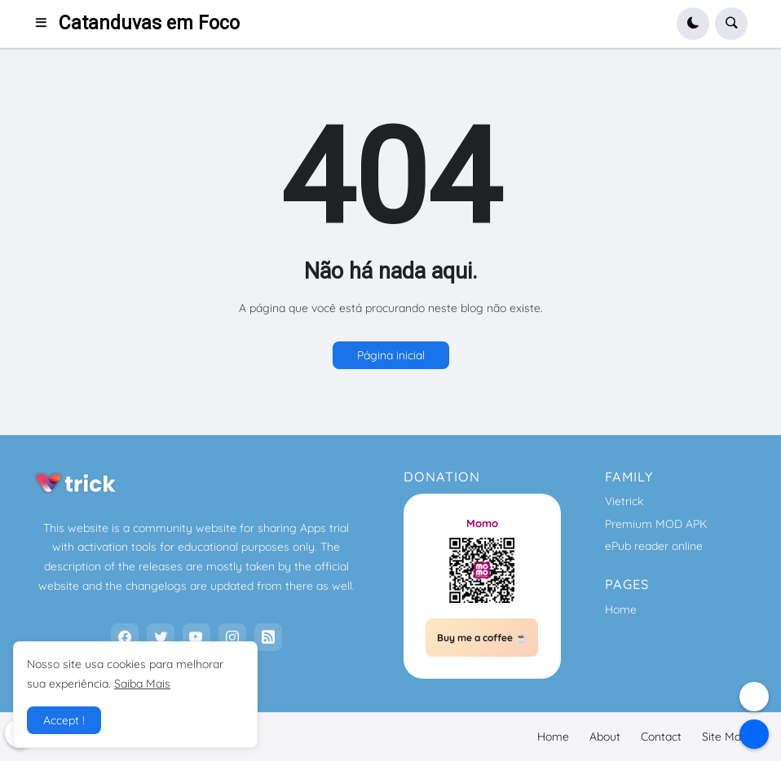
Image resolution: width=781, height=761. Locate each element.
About (604, 736)
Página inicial (391, 355)
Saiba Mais (142, 683)
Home (621, 609)
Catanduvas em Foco (149, 23)
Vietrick (624, 501)
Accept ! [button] (64, 720)
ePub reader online (654, 546)
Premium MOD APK (656, 524)
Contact (661, 736)
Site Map (725, 736)
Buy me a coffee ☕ (482, 637)
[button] (46, 23)
